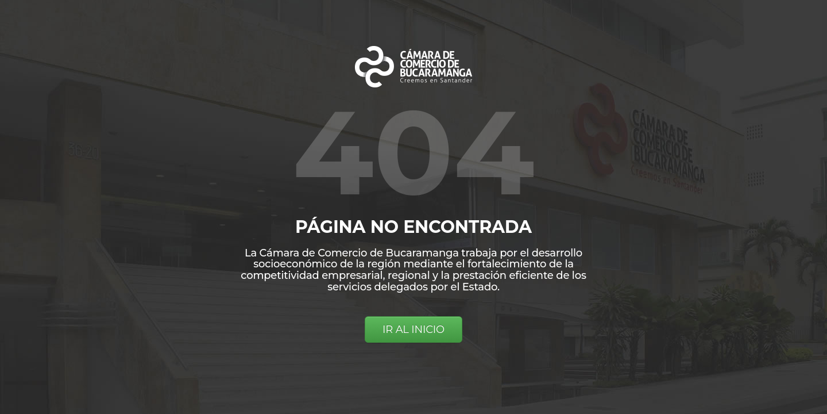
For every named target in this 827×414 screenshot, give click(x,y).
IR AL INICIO (413, 329)
